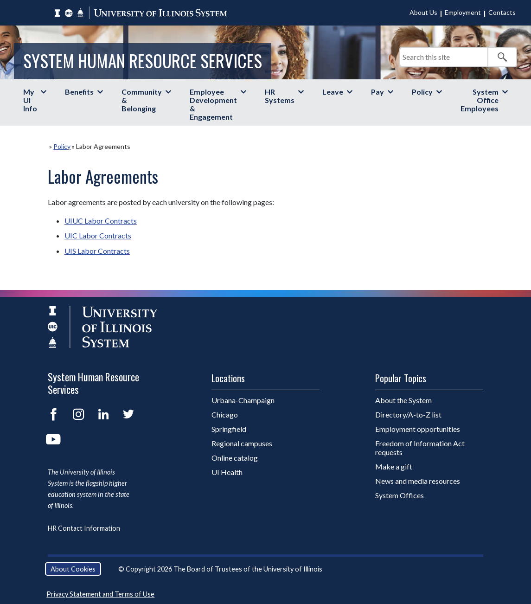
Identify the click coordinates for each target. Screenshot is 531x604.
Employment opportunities (417, 428)
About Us (423, 12)
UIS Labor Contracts (97, 250)
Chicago (224, 414)
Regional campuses (241, 443)
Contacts (502, 12)
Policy (422, 91)
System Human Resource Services (142, 60)
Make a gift (393, 466)
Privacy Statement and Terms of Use (100, 594)
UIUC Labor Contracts (100, 220)
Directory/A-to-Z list (408, 414)
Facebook (53, 414)
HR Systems (279, 95)
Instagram (78, 414)
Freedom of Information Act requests (420, 447)
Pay (377, 91)
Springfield (228, 428)
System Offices (399, 495)
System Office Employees (480, 100)
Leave (332, 91)
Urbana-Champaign (243, 400)
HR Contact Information (84, 528)
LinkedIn (103, 414)
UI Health (227, 472)
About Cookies (73, 569)
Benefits (79, 91)
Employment (463, 12)
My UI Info (30, 100)
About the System (403, 400)
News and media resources (417, 480)
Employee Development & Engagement (213, 104)
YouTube (53, 439)
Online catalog (234, 457)
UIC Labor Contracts (97, 235)
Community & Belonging (142, 100)
